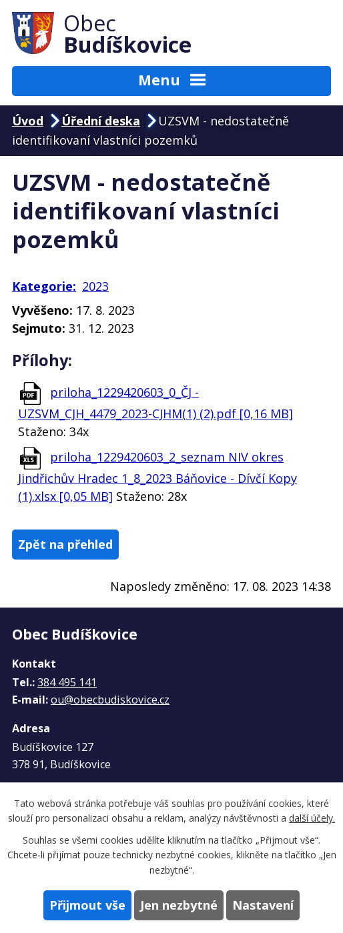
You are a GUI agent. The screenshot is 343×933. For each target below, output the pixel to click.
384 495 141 (67, 682)
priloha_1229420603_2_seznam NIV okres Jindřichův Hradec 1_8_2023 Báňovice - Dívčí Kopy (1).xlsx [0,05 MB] (157, 476)
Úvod (27, 121)
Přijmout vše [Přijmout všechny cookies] (87, 905)
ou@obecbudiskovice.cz (110, 699)
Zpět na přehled (65, 544)
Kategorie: (44, 286)
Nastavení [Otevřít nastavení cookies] (263, 905)
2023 (95, 286)
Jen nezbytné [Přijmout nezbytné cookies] (179, 905)
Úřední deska (100, 121)
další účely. (312, 818)
